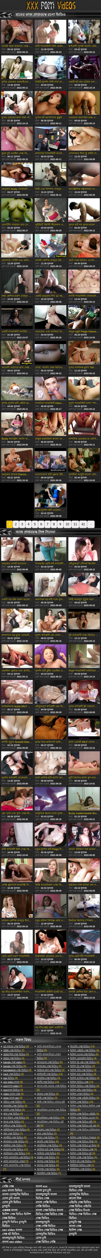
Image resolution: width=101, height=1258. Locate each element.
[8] (48, 1165)
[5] (15, 1105)
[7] (13, 1133)
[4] (13, 1058)
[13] (50, 1074)
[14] (16, 1153)
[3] (16, 1046)
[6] (13, 1082)
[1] (14, 1062)
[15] (81, 1102)
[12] (15, 1149)
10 (67, 524)
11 (75, 524)
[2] (13, 1050)
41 (83, 524)
